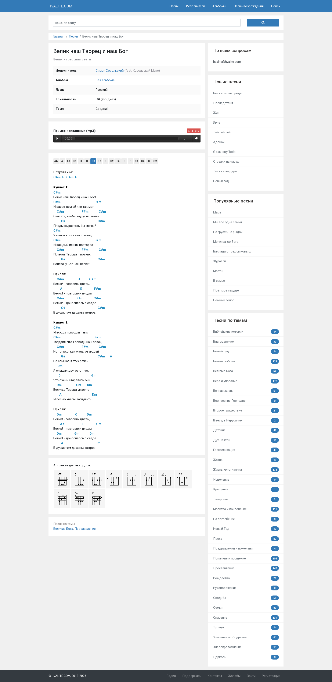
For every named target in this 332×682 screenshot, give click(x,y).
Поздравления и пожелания (246, 548)
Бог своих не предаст (229, 93)
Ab (56, 161)
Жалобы (234, 676)
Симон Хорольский (110, 71)
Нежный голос (223, 300)
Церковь (246, 657)
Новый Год (246, 528)
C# (93, 161)
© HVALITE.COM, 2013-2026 (67, 676)
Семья (246, 607)
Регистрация (271, 676)
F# (136, 161)
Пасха (246, 538)
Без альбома (105, 80)
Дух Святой (246, 440)
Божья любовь (246, 361)
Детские (246, 430)
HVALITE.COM (60, 6)
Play (57, 138)
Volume (195, 138)
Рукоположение (246, 588)
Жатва (246, 459)
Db (99, 161)
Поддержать (191, 676)
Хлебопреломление (246, 647)
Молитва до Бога (225, 242)
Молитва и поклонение (246, 509)
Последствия (223, 103)
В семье (219, 281)
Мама (217, 212)
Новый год (221, 181)
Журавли (219, 261)
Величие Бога (63, 529)
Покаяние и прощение (246, 558)
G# (155, 161)
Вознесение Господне (246, 400)
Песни (173, 6)
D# (111, 161)
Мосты (218, 271)
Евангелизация (246, 450)
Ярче (216, 122)
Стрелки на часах (226, 161)
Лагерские (246, 499)
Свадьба (246, 598)
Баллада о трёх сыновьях (232, 251)
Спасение (246, 617)
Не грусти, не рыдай (227, 232)
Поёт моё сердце (226, 290)
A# (68, 161)
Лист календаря (225, 171)
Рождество (246, 578)
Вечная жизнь (246, 390)
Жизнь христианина (246, 469)
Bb (74, 161)
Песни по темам (230, 320)
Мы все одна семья (227, 222)
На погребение (246, 519)
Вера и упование (246, 381)
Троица (246, 627)
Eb (118, 161)
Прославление (85, 529)
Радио (171, 676)
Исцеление (246, 479)
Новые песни (227, 81)
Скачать (193, 130)
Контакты (215, 676)
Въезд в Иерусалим (246, 420)
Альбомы (219, 6)
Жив (216, 113)
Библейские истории (246, 331)
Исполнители (195, 6)
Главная (58, 36)
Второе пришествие (246, 410)
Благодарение (246, 341)
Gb (143, 161)
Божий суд (246, 351)
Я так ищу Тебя (224, 152)
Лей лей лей (222, 132)
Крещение (246, 489)
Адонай (218, 142)
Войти (251, 676)
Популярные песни (233, 201)
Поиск (275, 6)
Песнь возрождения (249, 6)
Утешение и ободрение (246, 637)
